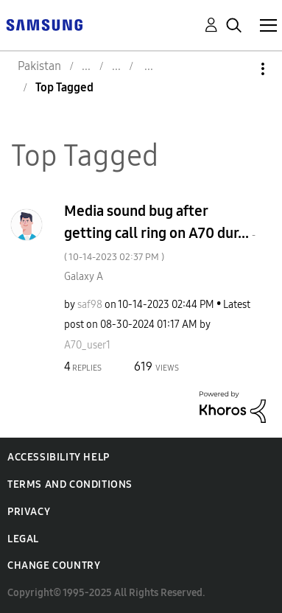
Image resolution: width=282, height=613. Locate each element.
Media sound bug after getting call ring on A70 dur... (159, 232)
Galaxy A (83, 276)
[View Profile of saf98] (89, 304)
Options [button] (237, 68)
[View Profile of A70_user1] (87, 345)
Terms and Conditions (70, 484)
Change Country (53, 565)
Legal (23, 539)
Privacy (28, 511)
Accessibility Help (58, 457)
